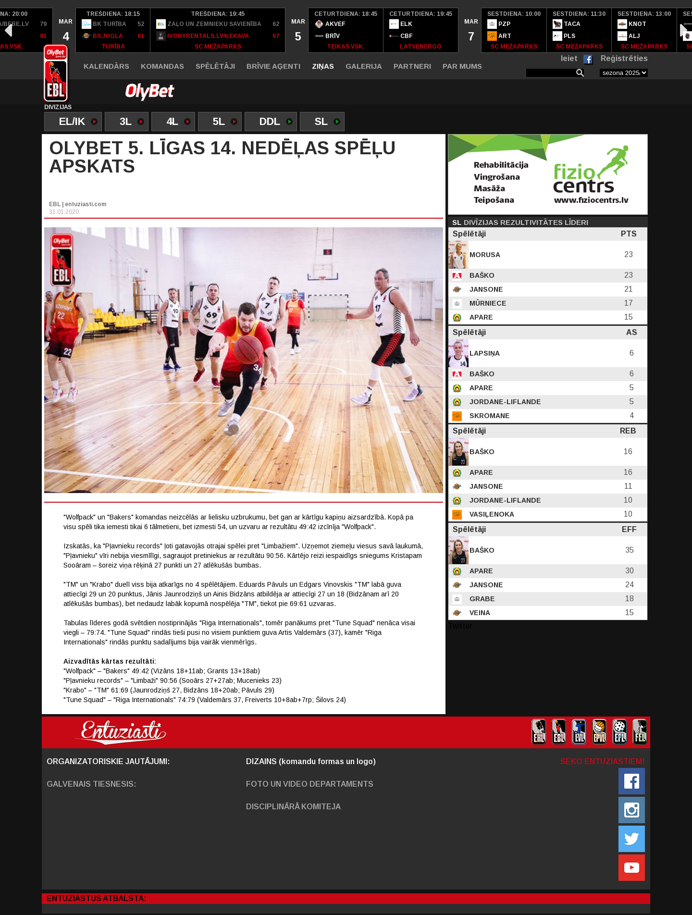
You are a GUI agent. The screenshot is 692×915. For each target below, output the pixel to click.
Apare (480, 317)
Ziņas (323, 66)
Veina (479, 613)
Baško (481, 275)
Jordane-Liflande (504, 402)
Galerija (364, 66)
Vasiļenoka (491, 514)
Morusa (484, 255)
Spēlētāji (215, 66)
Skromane (489, 416)
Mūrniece (487, 303)
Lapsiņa (484, 353)
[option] (64, 30)
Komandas (162, 66)
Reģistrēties (624, 58)
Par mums (462, 66)
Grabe (481, 599)
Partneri (412, 66)
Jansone (485, 289)
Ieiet (569, 58)
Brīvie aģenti (273, 66)
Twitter (460, 626)
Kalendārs (106, 66)
